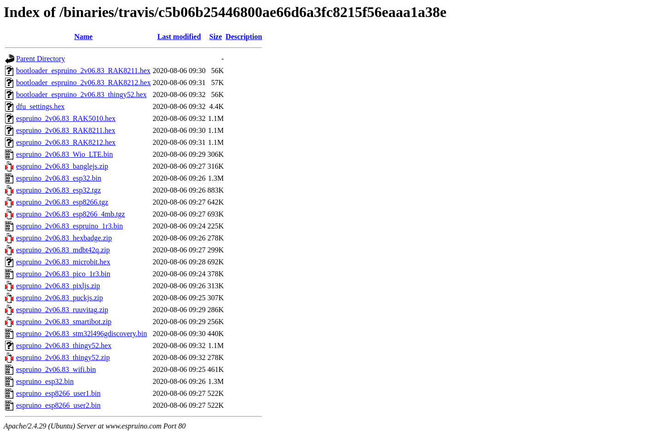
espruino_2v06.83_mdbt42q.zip (63, 250)
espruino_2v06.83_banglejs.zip (62, 166)
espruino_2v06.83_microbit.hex (63, 262)
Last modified (179, 36)
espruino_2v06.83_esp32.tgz (58, 190)
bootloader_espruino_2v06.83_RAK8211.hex (83, 70)
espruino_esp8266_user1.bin (58, 393)
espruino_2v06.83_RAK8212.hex (66, 142)
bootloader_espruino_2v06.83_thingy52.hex (81, 94)
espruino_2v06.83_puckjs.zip (59, 298)
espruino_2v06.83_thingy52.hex (63, 345)
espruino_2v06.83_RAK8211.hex (65, 130)
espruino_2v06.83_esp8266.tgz (62, 202)
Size (215, 36)
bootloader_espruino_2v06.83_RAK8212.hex (83, 82)
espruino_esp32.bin (45, 381)
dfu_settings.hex (40, 106)
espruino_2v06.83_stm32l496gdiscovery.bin (81, 333)
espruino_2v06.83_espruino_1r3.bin (69, 226)
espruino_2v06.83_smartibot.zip (63, 322)
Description (244, 36)
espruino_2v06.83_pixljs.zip (58, 286)
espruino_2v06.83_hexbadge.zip (64, 238)
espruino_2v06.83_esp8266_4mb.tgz (70, 214)
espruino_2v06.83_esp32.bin (58, 178)
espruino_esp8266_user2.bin (58, 405)
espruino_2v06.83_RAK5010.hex (66, 118)
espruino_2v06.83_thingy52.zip (63, 357)
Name (83, 36)
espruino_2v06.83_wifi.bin (56, 369)
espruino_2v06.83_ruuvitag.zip (62, 310)
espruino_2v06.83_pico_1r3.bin (63, 274)
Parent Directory (40, 59)
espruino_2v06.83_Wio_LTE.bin (64, 154)
